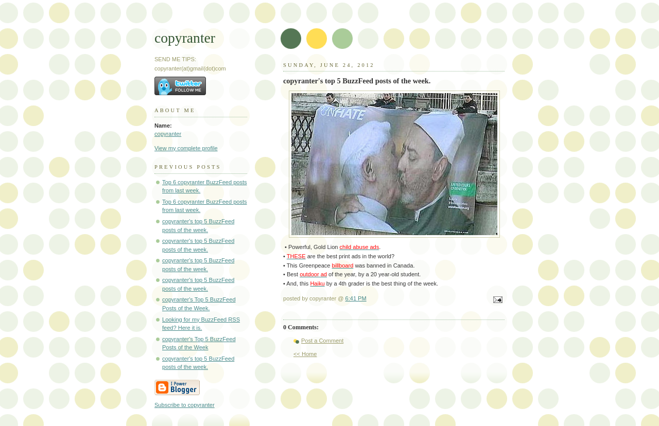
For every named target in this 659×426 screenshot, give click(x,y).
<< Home (305, 354)
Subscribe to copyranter (184, 405)
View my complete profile (186, 148)
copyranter (184, 38)
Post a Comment (322, 341)
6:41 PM (356, 298)
